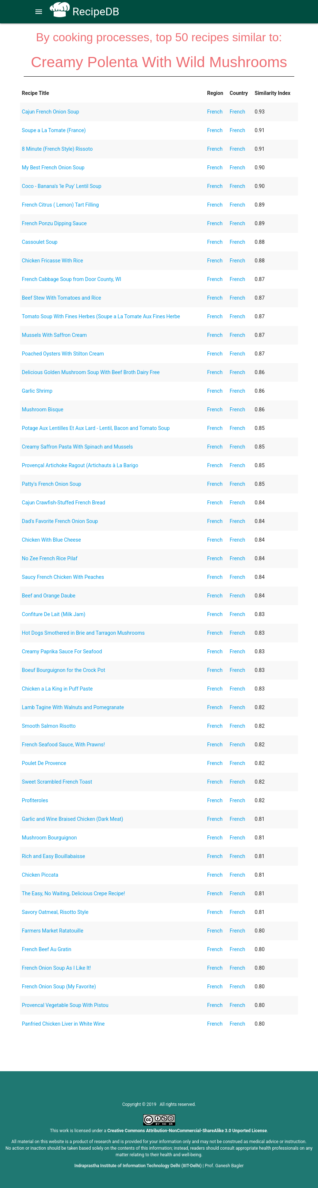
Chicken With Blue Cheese (51, 540)
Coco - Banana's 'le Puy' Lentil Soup (61, 186)
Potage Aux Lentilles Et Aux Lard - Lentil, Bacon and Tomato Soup (96, 428)
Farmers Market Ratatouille (52, 931)
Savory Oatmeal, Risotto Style (55, 912)
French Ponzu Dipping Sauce (54, 223)
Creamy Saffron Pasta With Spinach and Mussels (77, 447)
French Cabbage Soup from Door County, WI (71, 279)
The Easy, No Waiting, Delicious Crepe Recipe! (73, 893)
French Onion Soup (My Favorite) (59, 986)
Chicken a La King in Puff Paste (57, 689)
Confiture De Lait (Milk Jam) (53, 614)
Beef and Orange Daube (49, 596)
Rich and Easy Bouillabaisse (53, 856)
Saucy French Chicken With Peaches (63, 577)
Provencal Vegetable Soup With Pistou (65, 1005)
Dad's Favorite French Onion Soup (60, 521)
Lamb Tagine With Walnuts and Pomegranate (73, 707)
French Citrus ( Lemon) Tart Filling (60, 205)
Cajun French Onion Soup (50, 112)
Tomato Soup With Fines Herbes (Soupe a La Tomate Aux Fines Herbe (101, 316)
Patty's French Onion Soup (51, 484)
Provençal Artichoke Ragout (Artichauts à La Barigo (80, 465)
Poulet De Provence (44, 763)
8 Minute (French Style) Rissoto (57, 149)
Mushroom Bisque (43, 409)
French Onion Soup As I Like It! (56, 968)
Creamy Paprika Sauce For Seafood (62, 651)
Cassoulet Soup (40, 242)
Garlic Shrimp (37, 391)
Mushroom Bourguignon (49, 838)
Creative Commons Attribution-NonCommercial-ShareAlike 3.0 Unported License (187, 1130)
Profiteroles (35, 800)
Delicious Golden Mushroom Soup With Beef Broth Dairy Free (91, 372)
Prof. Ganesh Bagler (224, 1165)
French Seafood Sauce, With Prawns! (63, 744)
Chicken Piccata (40, 875)
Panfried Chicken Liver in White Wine (63, 1024)
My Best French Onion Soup (53, 167)
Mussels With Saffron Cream (54, 335)
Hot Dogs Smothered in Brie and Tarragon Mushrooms (83, 633)
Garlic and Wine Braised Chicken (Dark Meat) (72, 819)
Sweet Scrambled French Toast (57, 782)
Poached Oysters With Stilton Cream (63, 354)
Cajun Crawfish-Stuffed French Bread (63, 502)
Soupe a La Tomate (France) (54, 130)
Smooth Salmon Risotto (49, 726)
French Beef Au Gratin (46, 949)
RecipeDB (84, 11)
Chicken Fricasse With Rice (52, 261)
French (214, 112)
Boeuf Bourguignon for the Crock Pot (63, 670)
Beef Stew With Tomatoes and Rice (61, 298)
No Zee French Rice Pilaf (49, 558)
